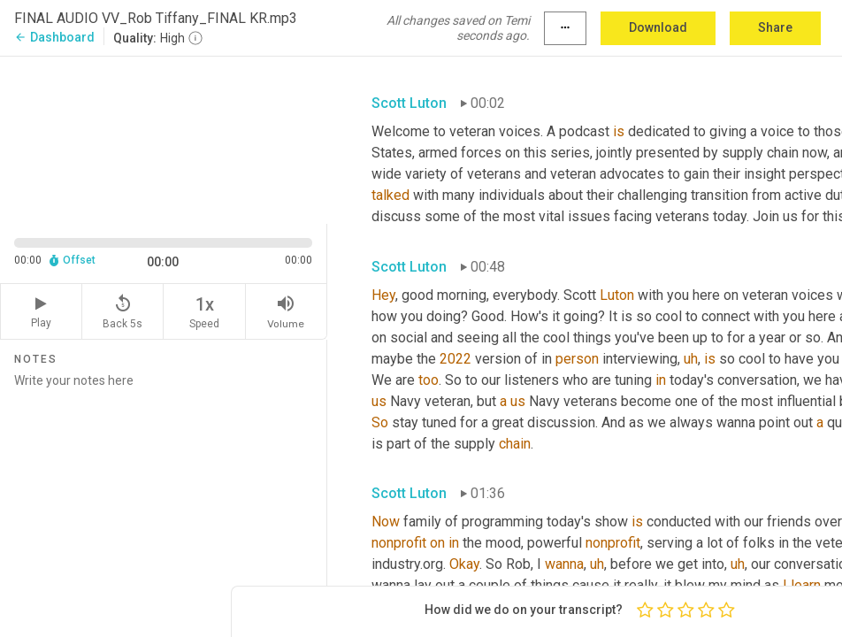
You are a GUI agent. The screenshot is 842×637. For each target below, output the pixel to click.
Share (775, 27)
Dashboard (54, 37)
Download (658, 27)
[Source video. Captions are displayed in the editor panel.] (163, 138)
